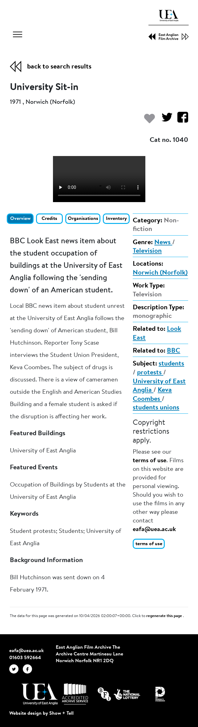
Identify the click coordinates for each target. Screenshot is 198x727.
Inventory (116, 218)
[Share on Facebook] (180, 120)
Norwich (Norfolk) (160, 273)
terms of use (149, 461)
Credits (49, 218)
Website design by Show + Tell (41, 713)
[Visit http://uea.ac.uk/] (40, 694)
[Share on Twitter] (164, 120)
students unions (156, 408)
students (171, 364)
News (163, 242)
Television (147, 251)
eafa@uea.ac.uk (154, 529)
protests (150, 372)
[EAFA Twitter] (16, 668)
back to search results (59, 67)
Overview (20, 218)
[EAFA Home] (168, 25)
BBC (173, 351)
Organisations (83, 218)
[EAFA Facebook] (29, 668)
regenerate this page (164, 616)
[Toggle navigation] (17, 35)
